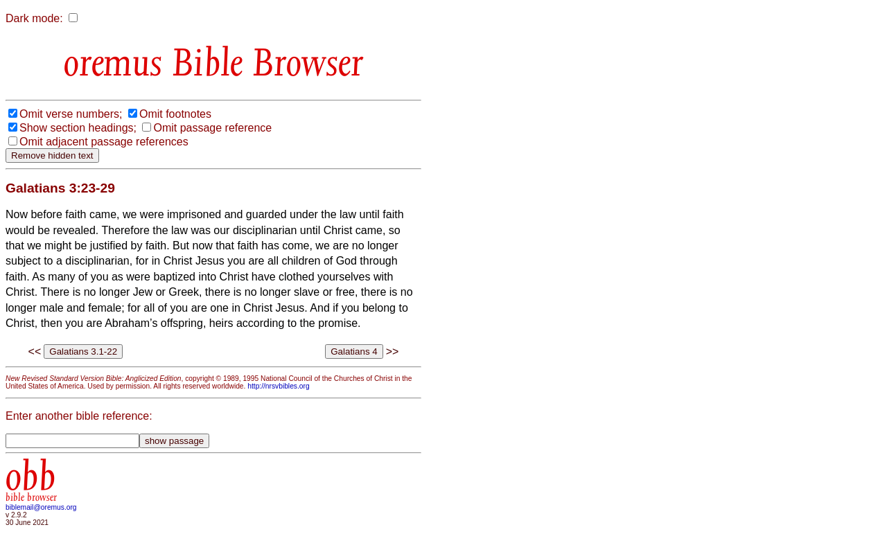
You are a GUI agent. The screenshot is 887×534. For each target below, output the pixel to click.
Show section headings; (78, 128)
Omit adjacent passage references (103, 142)
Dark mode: (34, 18)
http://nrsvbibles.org (278, 386)
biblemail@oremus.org (41, 507)
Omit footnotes (175, 114)
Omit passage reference (212, 128)
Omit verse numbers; (70, 114)
